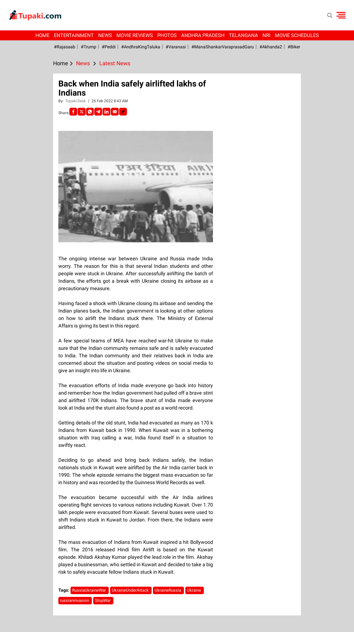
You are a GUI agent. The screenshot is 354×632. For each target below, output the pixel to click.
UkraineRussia (168, 590)
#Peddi (109, 46)
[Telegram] (98, 111)
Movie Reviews (134, 35)
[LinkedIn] (106, 111)
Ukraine (194, 590)
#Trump (88, 46)
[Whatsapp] (90, 111)
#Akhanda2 (270, 46)
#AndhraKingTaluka (140, 46)
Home (42, 35)
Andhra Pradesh (203, 35)
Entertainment (74, 35)
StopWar (103, 600)
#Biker (294, 46)
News (105, 35)
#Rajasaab (64, 46)
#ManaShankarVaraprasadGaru (222, 46)
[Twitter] (81, 111)
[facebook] (73, 111)
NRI (266, 35)
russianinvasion (75, 600)
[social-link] (123, 111)
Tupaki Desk (76, 101)
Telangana (243, 35)
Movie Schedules (297, 35)
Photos (167, 35)
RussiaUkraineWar (89, 590)
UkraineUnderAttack (131, 590)
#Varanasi (176, 46)
